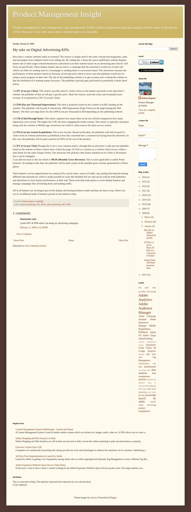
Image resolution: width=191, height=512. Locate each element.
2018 (144, 204)
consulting (142, 370)
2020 (144, 195)
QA (148, 354)
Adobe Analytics (145, 297)
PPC (63, 204)
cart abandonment (147, 366)
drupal (144, 389)
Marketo (141, 354)
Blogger (112, 497)
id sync (141, 395)
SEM (154, 354)
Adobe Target (149, 335)
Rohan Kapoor (149, 98)
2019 (144, 200)
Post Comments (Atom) (35, 246)
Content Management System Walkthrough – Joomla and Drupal (44, 429)
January (148, 226)
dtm (149, 389)
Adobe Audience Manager (145, 308)
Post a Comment (24, 234)
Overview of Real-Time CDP (29, 447)
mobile (153, 402)
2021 (144, 191)
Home (71, 240)
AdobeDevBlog (145, 338)
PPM (69, 204)
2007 (144, 275)
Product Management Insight (57, 14)
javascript (150, 395)
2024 (144, 177)
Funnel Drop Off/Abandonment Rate (149, 264)
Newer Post (19, 240)
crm (148, 370)
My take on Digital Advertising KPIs (150, 234)
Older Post (123, 240)
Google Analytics (147, 351)
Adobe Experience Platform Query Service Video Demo (41, 465)
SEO (140, 357)
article (16, 194)
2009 (144, 209)
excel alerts (152, 392)
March (148, 217)
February (149, 222)
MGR (43, 204)
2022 (144, 186)
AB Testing (151, 291)
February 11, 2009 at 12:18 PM (34, 227)
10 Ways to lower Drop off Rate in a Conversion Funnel (150, 249)
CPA (38, 204)
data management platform (147, 376)
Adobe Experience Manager (147, 322)
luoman (93, 497)
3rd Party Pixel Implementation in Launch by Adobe (39, 456)
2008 (144, 213)
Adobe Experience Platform (147, 329)
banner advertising (27, 204)
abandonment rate (147, 363)
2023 (144, 181)
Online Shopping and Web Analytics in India (36, 438)
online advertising (54, 204)
